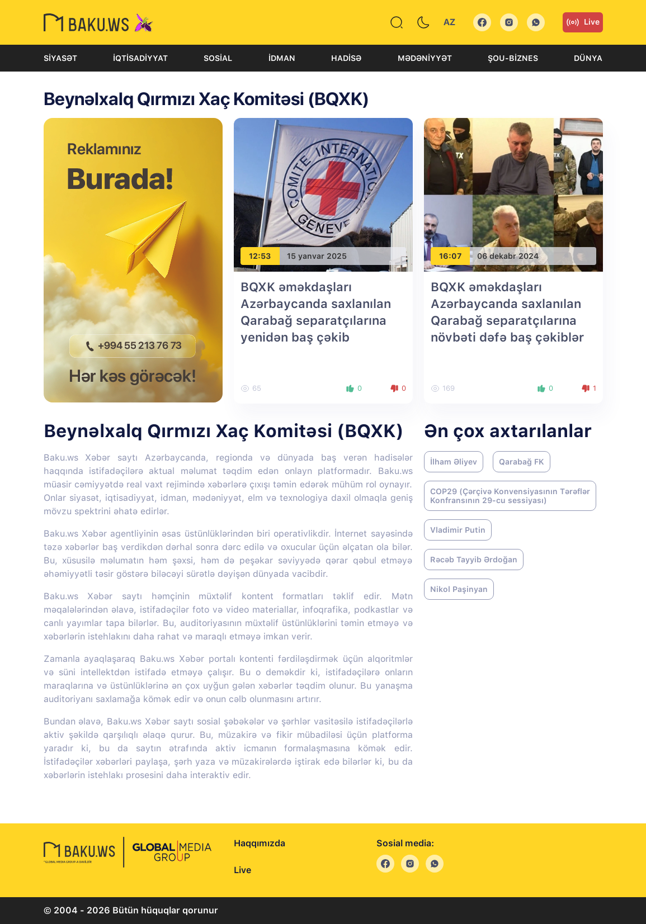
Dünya (588, 58)
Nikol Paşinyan (459, 589)
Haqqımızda (259, 843)
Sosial (218, 58)
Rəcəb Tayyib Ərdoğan (473, 559)
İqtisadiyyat (140, 58)
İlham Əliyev (453, 461)
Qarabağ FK (521, 461)
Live (583, 22)
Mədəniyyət (425, 58)
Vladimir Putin (457, 529)
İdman (281, 58)
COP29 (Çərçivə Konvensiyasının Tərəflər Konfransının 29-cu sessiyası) (510, 496)
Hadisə (346, 58)
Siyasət (60, 58)
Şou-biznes (513, 58)
